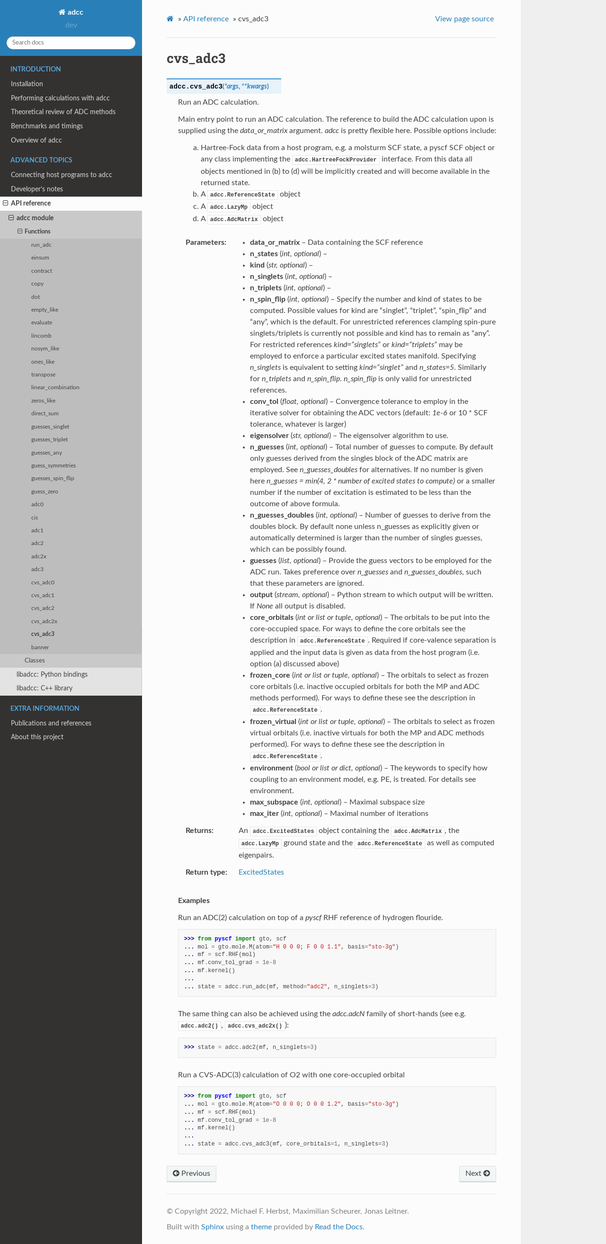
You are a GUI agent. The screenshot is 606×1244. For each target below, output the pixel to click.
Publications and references (51, 723)
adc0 (37, 504)
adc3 (37, 569)
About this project (37, 737)
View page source (464, 19)
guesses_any (46, 453)
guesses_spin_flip (52, 478)
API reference (27, 203)
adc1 (37, 530)
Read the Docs (339, 1227)
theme (261, 1227)
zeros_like (43, 400)
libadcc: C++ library (44, 688)
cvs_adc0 (42, 582)
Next (477, 1173)
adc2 (37, 543)
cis (34, 517)
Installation (27, 84)
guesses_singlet (50, 427)
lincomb (41, 336)
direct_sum (45, 413)
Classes (35, 661)
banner (40, 647)
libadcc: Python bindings (52, 674)
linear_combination (55, 387)
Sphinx (212, 1227)
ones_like (42, 362)
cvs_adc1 (42, 595)
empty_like (44, 310)
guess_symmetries (53, 465)
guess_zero (44, 491)
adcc (74, 12)
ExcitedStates (261, 872)
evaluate (41, 322)
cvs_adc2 (42, 608)
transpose (43, 374)
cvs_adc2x (44, 621)
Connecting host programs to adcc (61, 175)
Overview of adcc (36, 140)
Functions (34, 232)
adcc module (31, 218)
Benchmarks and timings (47, 126)
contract (41, 271)
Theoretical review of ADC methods (63, 112)
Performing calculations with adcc (60, 98)
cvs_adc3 (42, 634)
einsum (40, 257)
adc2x (38, 556)
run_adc (41, 245)
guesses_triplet (49, 439)
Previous (191, 1173)
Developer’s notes (37, 189)
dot (35, 297)
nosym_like (45, 348)
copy (37, 283)
